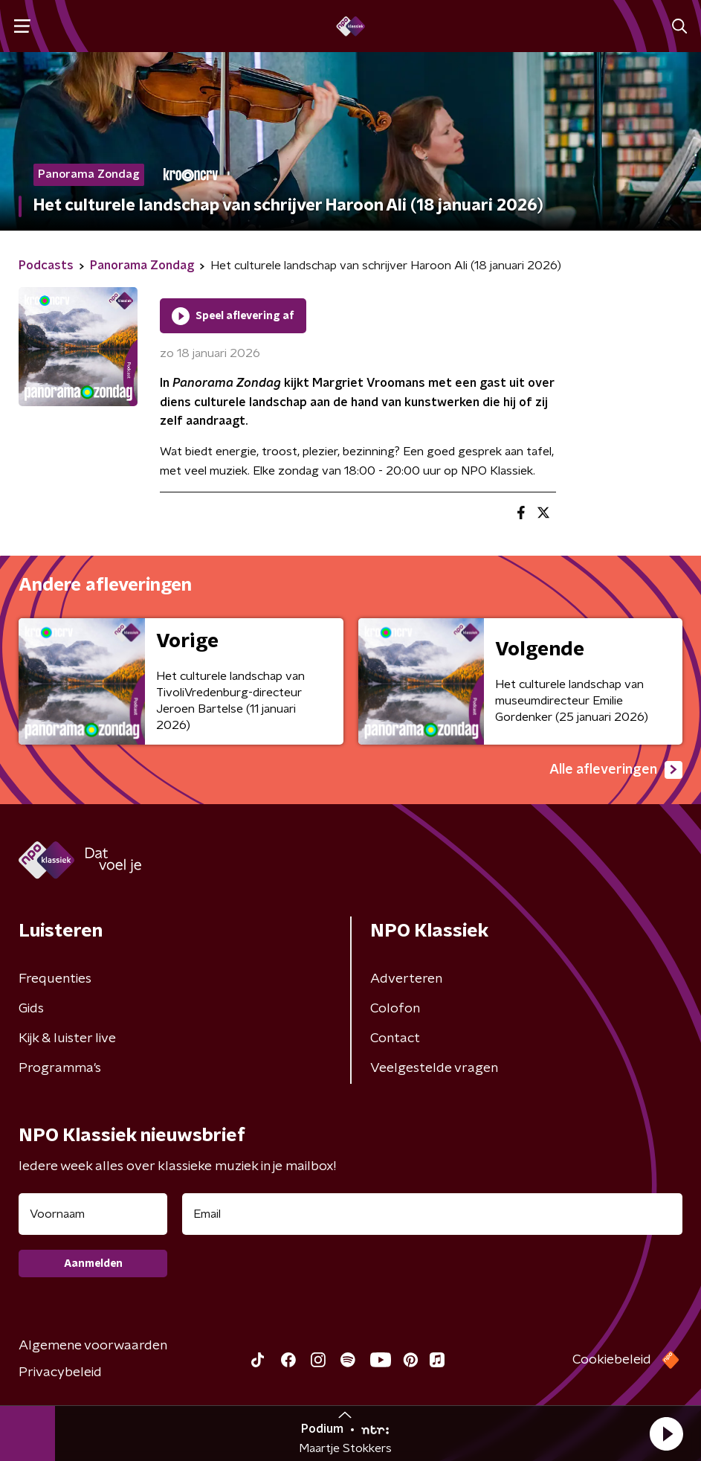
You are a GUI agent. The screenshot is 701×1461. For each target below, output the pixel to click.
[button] (666, 1433)
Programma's (60, 1068)
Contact (395, 1038)
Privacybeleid (60, 1372)
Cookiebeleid (611, 1360)
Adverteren (406, 979)
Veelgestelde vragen (434, 1068)
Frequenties (55, 979)
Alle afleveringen (615, 770)
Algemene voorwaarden (93, 1345)
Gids (31, 1008)
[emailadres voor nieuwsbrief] (432, 1214)
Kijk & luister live (67, 1038)
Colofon (395, 1008)
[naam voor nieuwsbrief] (93, 1214)
